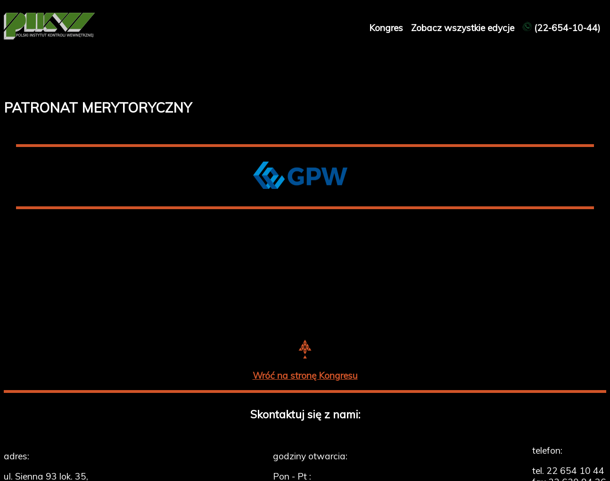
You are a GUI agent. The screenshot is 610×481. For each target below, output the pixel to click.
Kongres (387, 27)
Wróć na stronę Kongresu (305, 375)
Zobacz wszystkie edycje (464, 27)
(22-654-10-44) (561, 27)
